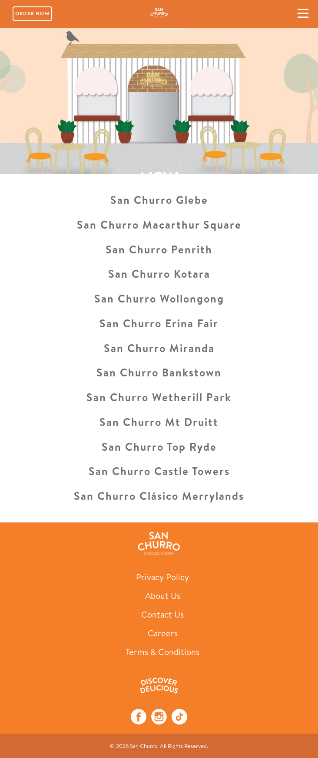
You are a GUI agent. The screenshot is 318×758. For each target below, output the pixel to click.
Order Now (32, 13)
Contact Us (162, 614)
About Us (162, 596)
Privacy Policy (162, 577)
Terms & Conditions (162, 652)
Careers (163, 633)
